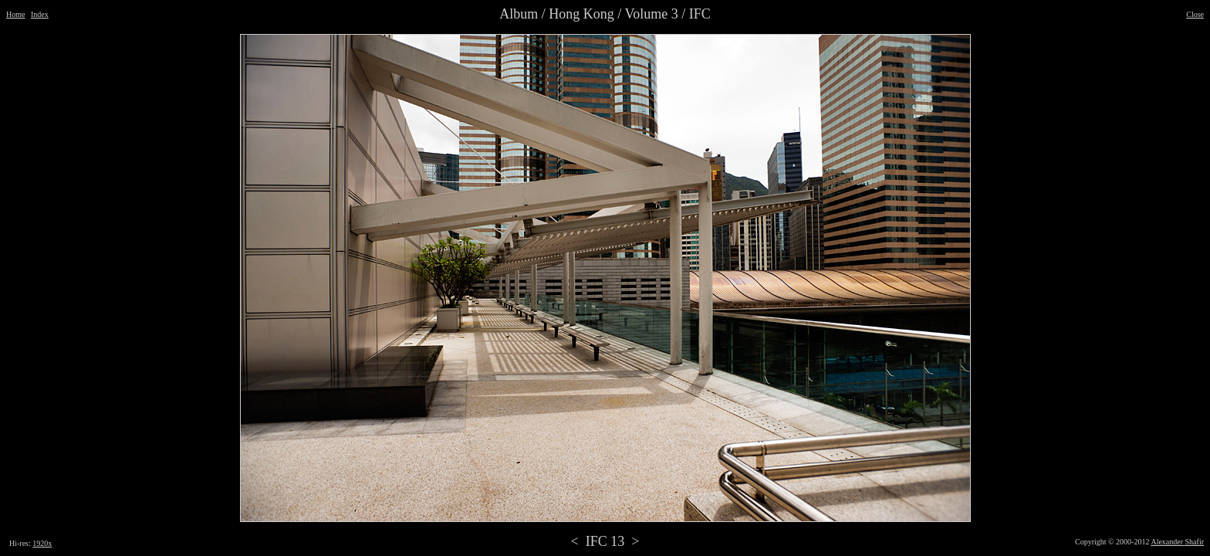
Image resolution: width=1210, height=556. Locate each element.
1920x (42, 543)
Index (40, 14)
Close (1195, 14)
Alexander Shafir (1177, 541)
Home (15, 14)
